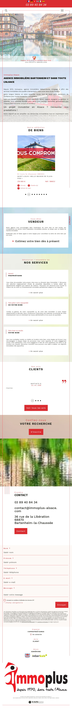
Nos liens (44, 697)
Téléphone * (10, 567)
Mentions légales (33, 697)
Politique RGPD (51, 697)
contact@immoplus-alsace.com (35, 508)
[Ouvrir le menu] (62, 10)
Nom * (7, 547)
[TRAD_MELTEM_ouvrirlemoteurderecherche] (6, 10)
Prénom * (9, 557)
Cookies (57, 697)
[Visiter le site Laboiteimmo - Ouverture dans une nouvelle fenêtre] (36, 703)
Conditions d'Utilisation (42, 621)
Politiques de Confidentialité (28, 621)
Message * (9, 587)
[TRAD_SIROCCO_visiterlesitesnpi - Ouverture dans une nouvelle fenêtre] (27, 655)
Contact (70, 220)
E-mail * (8, 577)
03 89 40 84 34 (25, 501)
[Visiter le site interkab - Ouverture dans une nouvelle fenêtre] (39, 655)
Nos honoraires (17, 697)
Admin (39, 697)
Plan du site (25, 697)
